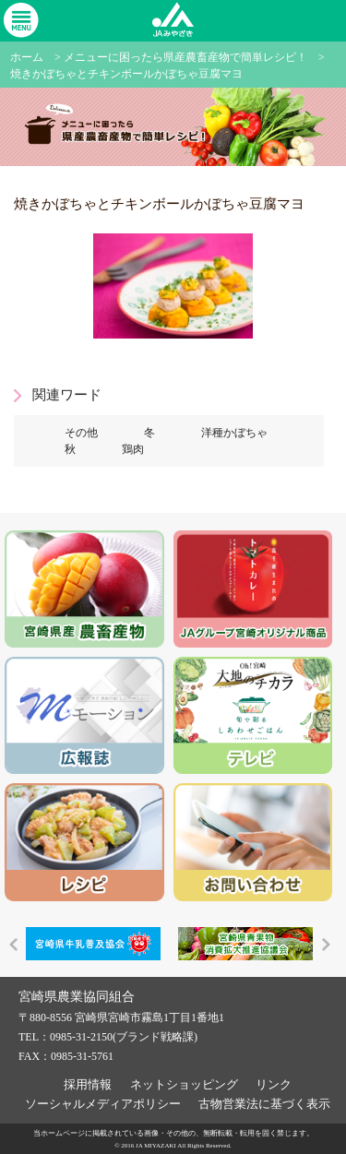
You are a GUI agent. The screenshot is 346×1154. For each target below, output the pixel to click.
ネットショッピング (184, 1084)
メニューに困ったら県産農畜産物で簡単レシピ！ (185, 57)
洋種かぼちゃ (234, 432)
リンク (274, 1084)
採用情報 (88, 1084)
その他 (81, 432)
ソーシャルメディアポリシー (103, 1104)
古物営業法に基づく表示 (264, 1104)
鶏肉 (133, 449)
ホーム (26, 57)
